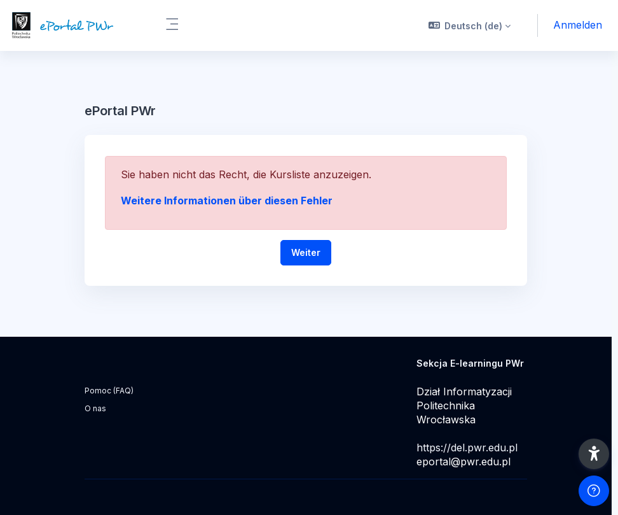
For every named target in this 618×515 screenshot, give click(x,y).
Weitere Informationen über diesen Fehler (227, 200)
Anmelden (577, 24)
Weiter (305, 252)
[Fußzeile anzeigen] (594, 491)
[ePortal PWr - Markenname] (74, 25)
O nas (95, 408)
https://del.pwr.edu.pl (467, 447)
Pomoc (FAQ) (109, 390)
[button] (470, 25)
